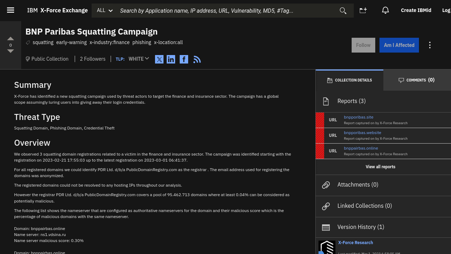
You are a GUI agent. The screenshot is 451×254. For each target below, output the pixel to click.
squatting (43, 42)
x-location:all (168, 42)
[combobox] (233, 11)
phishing (141, 42)
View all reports (380, 165)
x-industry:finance (109, 42)
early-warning (71, 42)
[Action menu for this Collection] (426, 45)
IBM (57, 10)
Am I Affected (395, 45)
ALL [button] (101, 10)
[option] (416, 10)
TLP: (120, 59)
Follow (359, 45)
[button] (140, 59)
